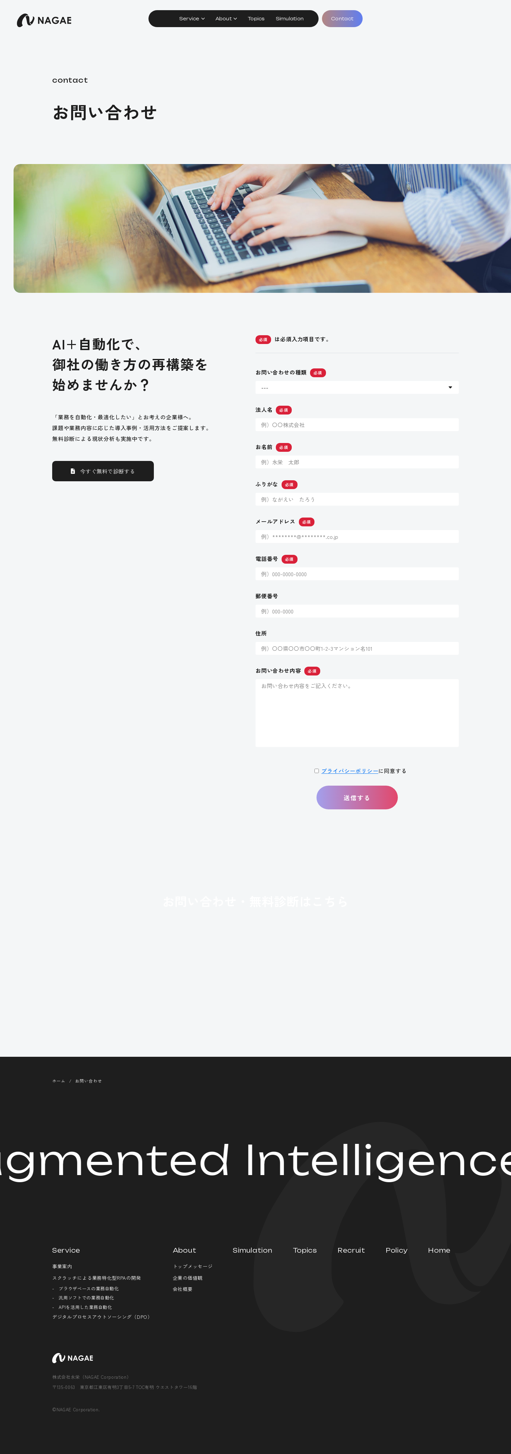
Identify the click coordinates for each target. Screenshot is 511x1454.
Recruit (351, 1250)
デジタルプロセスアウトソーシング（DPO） (102, 1316)
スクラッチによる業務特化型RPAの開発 (96, 1277)
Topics (256, 18)
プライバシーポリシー (349, 782)
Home (439, 1250)
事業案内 (62, 1266)
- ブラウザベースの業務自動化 (85, 1288)
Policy (397, 1250)
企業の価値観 (188, 1277)
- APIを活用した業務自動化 (82, 1307)
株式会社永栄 (44, 20)
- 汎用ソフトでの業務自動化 (83, 1297)
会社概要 (183, 1289)
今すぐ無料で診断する (107, 482)
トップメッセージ (193, 1266)
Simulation (290, 18)
